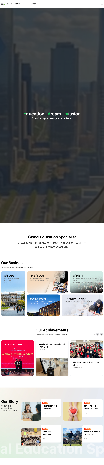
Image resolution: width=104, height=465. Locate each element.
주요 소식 (25, 4)
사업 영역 (17, 4)
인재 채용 (33, 4)
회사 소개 (9, 4)
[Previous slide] (97, 334)
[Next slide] (101, 334)
